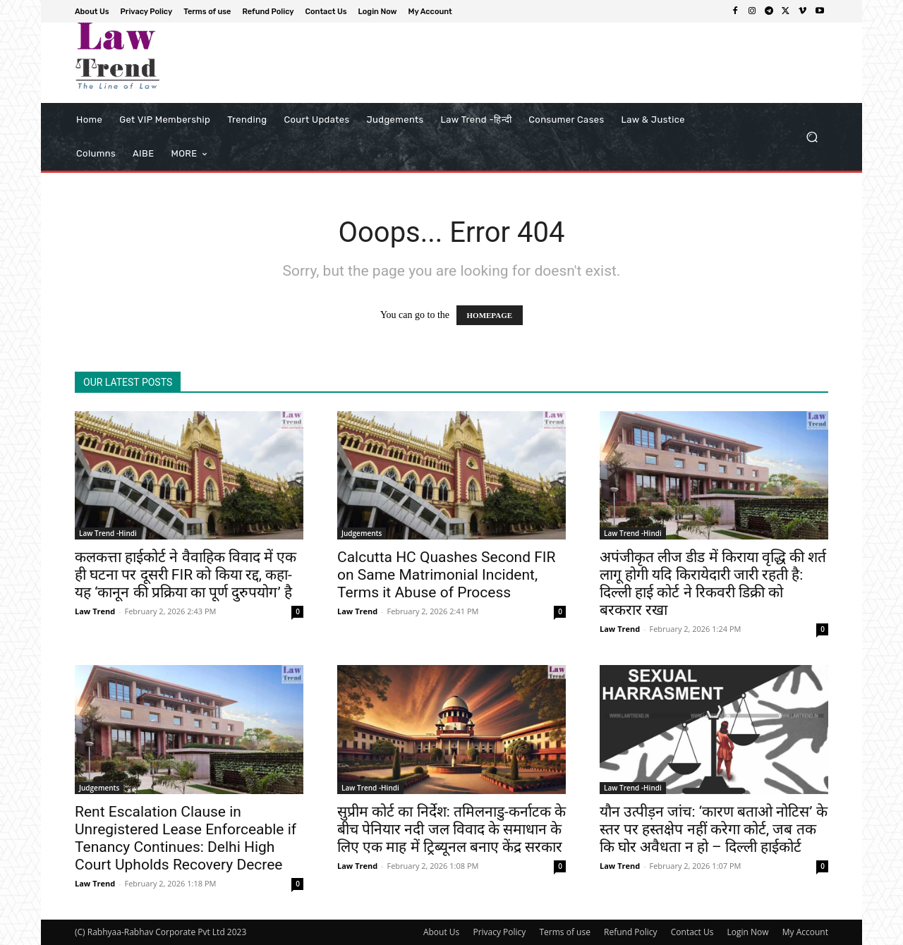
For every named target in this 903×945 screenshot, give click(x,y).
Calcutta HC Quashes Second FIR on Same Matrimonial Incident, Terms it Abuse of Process (446, 575)
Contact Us (692, 932)
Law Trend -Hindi (108, 533)
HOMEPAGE (490, 315)
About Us (441, 932)
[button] (811, 137)
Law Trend (95, 611)
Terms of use (564, 932)
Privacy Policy (499, 932)
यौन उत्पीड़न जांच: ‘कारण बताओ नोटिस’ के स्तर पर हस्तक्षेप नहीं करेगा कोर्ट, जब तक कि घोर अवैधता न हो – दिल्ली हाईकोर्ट (714, 829)
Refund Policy (630, 932)
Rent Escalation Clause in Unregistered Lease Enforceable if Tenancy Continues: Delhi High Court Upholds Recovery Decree (185, 838)
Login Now (748, 932)
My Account (805, 932)
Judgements (361, 533)
